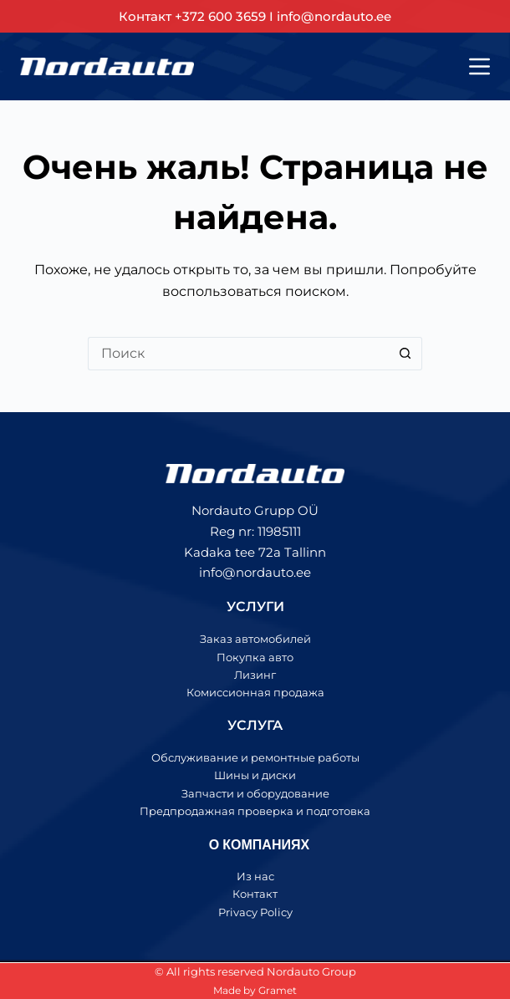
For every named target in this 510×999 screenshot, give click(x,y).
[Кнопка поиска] (405, 353)
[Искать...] (238, 353)
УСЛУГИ (255, 606)
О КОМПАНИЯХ (259, 844)
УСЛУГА (255, 725)
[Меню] (479, 66)
